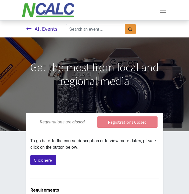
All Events (41, 28)
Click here (43, 160)
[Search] (130, 29)
